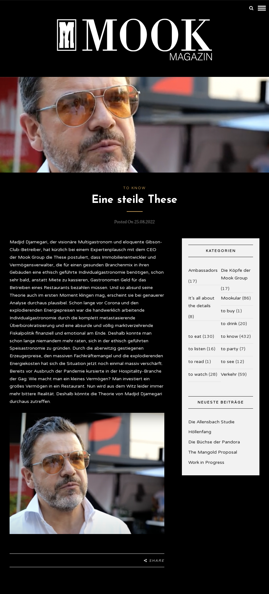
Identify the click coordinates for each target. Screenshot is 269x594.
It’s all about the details (201, 300)
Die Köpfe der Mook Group (235, 272)
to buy (228, 309)
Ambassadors (203, 268)
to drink (229, 322)
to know (134, 186)
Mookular (231, 296)
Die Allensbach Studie (211, 420)
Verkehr (229, 372)
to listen (196, 347)
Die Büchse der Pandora (214, 440)
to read (196, 360)
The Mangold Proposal (212, 450)
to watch (197, 372)
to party (229, 347)
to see (227, 360)
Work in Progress (206, 461)
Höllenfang (199, 430)
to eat (194, 335)
